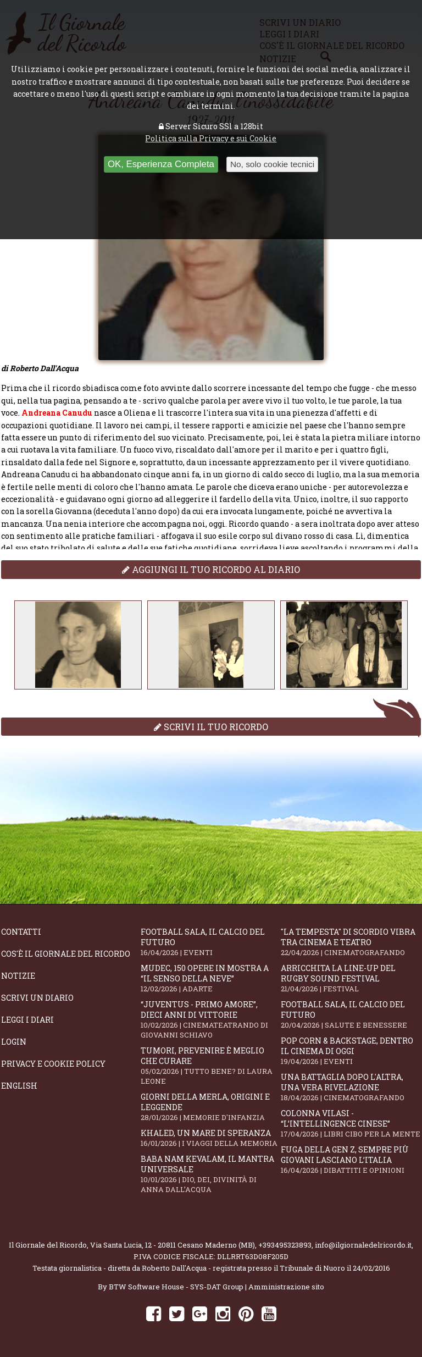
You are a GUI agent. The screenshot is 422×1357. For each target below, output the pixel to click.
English (19, 1085)
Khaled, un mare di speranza (210, 1138)
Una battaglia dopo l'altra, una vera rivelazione (350, 1087)
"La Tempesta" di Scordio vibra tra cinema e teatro (350, 941)
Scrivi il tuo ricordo (211, 726)
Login (13, 1041)
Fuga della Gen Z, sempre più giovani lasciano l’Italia (350, 1159)
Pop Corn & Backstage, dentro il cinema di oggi (350, 1050)
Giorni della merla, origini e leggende (210, 1106)
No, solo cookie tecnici (272, 164)
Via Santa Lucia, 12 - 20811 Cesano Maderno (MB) (172, 1245)
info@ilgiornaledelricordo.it (363, 1245)
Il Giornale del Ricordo (48, 1245)
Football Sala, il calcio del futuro (210, 941)
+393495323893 (285, 1245)
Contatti (21, 931)
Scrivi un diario (37, 997)
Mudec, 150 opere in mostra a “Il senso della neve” (210, 978)
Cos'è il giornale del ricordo (65, 953)
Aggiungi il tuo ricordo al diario (211, 569)
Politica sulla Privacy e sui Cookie (210, 138)
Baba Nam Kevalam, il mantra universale (210, 1174)
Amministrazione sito (286, 1287)
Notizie (18, 975)
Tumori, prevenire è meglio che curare (210, 1065)
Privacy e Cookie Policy (53, 1063)
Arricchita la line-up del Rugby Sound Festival (350, 978)
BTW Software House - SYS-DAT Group (176, 1287)
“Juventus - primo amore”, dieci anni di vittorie (210, 1019)
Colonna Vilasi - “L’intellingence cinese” (350, 1123)
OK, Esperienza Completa (161, 164)
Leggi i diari (27, 1019)
